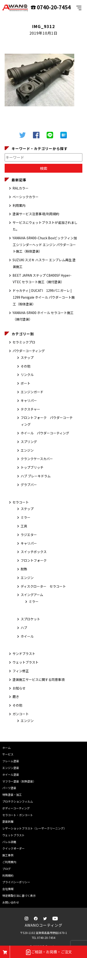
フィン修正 (21, 670)
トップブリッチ (32, 467)
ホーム (6, 748)
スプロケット (30, 619)
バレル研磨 (9, 842)
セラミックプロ (24, 342)
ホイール (27, 636)
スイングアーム (32, 594)
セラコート (21, 502)
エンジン (27, 450)
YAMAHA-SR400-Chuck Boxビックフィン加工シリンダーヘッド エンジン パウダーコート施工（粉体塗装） (45, 245)
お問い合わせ (10, 902)
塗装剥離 (7, 821)
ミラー (25, 517)
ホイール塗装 (10, 774)
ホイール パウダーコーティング (45, 433)
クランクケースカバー (37, 458)
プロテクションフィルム (17, 801)
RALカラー (21, 188)
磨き (16, 696)
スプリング (29, 441)
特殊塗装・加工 (12, 795)
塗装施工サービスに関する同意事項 (38, 679)
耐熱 (24, 569)
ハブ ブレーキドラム (36, 476)
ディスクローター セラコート (43, 586)
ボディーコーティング (16, 808)
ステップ (27, 357)
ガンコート (21, 713)
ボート (25, 383)
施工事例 (7, 855)
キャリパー (29, 400)
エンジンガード (32, 392)
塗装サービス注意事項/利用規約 (36, 213)
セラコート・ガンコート (17, 815)
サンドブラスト (24, 653)
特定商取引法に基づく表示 (19, 895)
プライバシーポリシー (16, 882)
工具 (24, 526)
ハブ (24, 627)
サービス (7, 754)
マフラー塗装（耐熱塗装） (19, 781)
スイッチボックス (34, 551)
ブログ (6, 869)
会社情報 (7, 889)
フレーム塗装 (10, 761)
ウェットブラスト (26, 662)
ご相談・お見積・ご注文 (48, 952)
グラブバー (29, 484)
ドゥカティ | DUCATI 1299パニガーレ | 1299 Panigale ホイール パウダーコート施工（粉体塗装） (44, 297)
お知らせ (19, 688)
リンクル (27, 374)
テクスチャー (30, 409)
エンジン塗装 (10, 768)
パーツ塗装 (9, 788)
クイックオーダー (13, 848)
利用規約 (7, 875)
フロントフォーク (34, 560)
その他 (25, 366)
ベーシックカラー (26, 196)
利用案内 (19, 205)
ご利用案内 (9, 862)
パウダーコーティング (29, 350)
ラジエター (29, 534)
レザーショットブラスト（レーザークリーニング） (34, 828)
